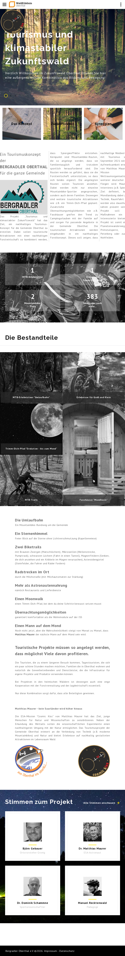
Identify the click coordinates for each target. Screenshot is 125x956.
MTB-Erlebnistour (32, 276)
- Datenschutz (66, 950)
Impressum (50, 950)
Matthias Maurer (25, 634)
